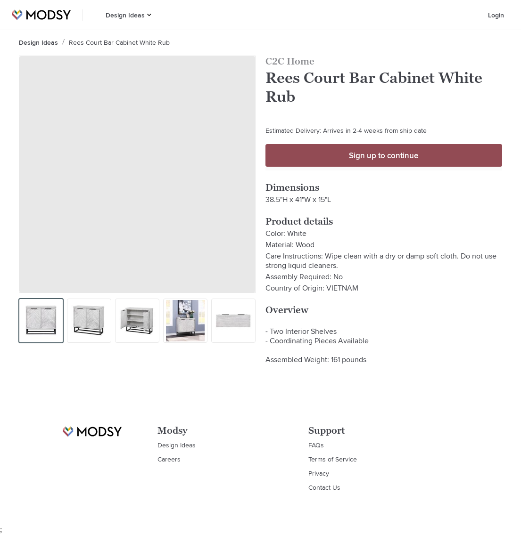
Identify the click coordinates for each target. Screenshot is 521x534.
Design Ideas (125, 15)
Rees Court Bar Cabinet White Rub (119, 42)
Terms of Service (332, 459)
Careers (169, 459)
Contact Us (324, 487)
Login (496, 15)
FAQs (316, 445)
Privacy (318, 473)
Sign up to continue (383, 155)
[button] (149, 14)
